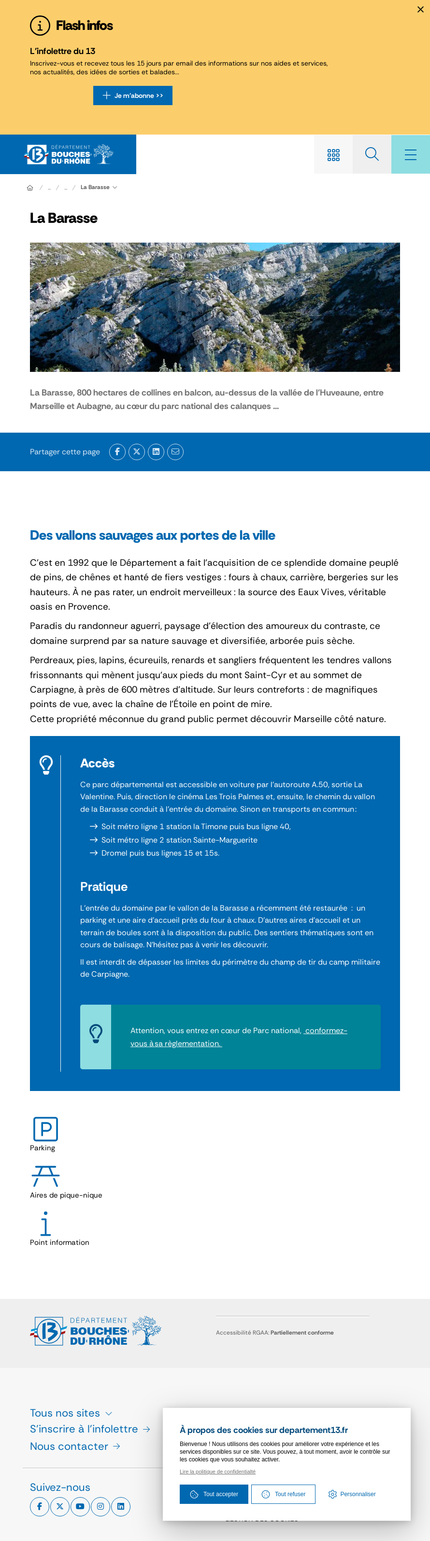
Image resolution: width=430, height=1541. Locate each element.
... (65, 187)
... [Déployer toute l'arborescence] (49, 187)
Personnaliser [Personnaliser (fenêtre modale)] (357, 1494)
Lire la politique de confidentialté (218, 1471)
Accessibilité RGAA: (275, 1332)
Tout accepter (214, 1494)
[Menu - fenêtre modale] (410, 154)
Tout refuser (283, 1494)
